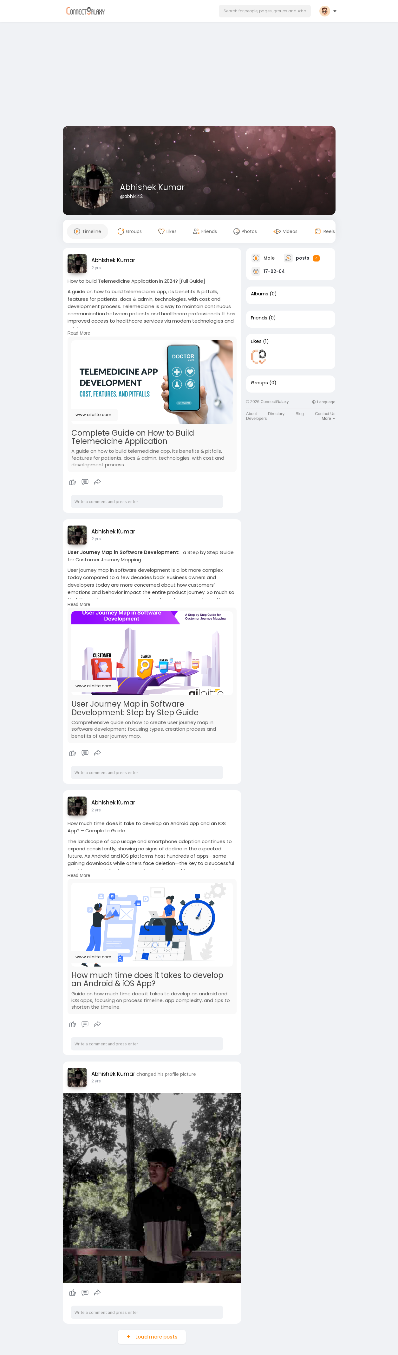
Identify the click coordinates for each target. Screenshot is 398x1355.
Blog (300, 414)
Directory (276, 414)
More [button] (328, 418)
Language (323, 402)
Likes (256, 341)
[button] (265, 11)
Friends (259, 317)
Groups (259, 382)
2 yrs (96, 268)
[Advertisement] (199, 75)
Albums (259, 293)
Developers (256, 418)
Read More (79, 333)
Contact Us (325, 414)
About (251, 414)
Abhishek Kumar (152, 187)
